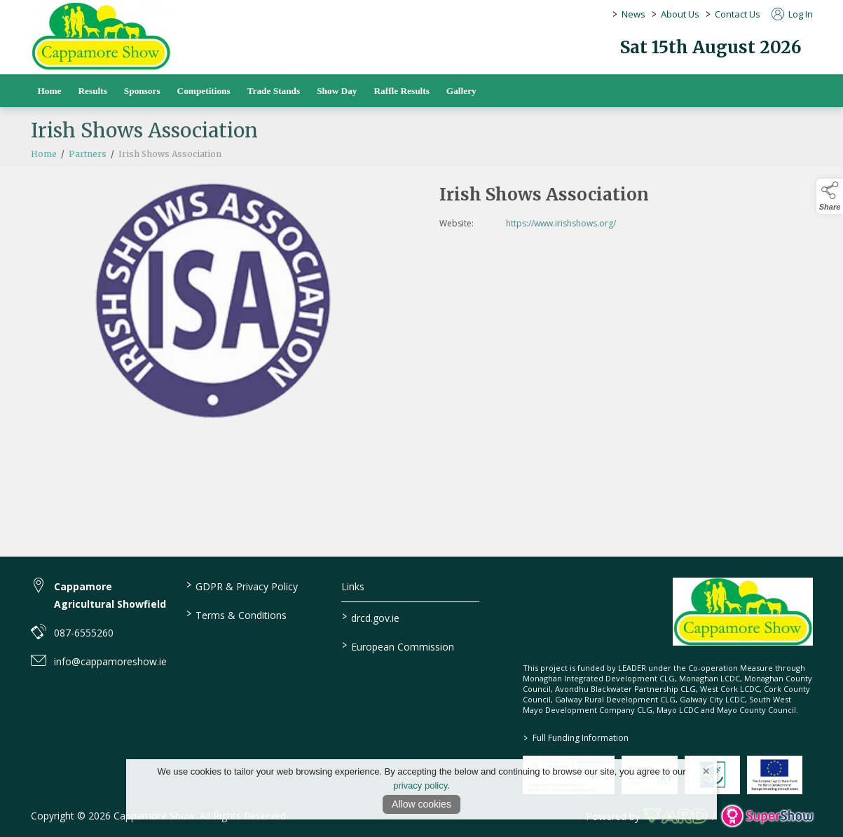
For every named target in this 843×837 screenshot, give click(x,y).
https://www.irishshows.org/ (591, 223)
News (633, 14)
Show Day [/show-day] (337, 91)
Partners (88, 169)
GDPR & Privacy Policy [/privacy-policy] (242, 585)
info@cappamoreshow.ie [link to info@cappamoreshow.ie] (110, 661)
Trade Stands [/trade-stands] (274, 91)
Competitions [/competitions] (204, 91)
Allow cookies (421, 804)
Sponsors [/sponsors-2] (142, 91)
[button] (829, 196)
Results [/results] (92, 91)
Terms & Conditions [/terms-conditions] (236, 614)
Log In (792, 14)
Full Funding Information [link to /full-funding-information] (576, 738)
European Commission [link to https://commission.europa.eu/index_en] (398, 645)
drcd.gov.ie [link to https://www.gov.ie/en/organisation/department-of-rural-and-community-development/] (370, 617)
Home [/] (50, 91)
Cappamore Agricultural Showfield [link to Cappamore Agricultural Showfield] (110, 595)
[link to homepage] (101, 36)
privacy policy (420, 785)
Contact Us (737, 14)
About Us (680, 14)
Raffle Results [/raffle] (401, 91)
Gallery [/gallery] (461, 91)
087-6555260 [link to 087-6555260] (84, 632)
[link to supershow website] (767, 816)
